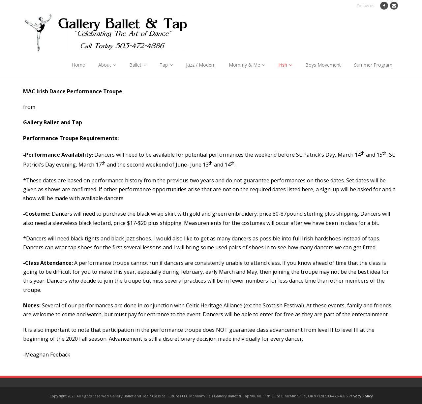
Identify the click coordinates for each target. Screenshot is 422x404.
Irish (282, 65)
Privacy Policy (360, 395)
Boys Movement (323, 65)
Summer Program (373, 65)
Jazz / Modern (201, 65)
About (104, 65)
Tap (164, 65)
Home (78, 65)
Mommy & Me (244, 65)
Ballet (135, 65)
